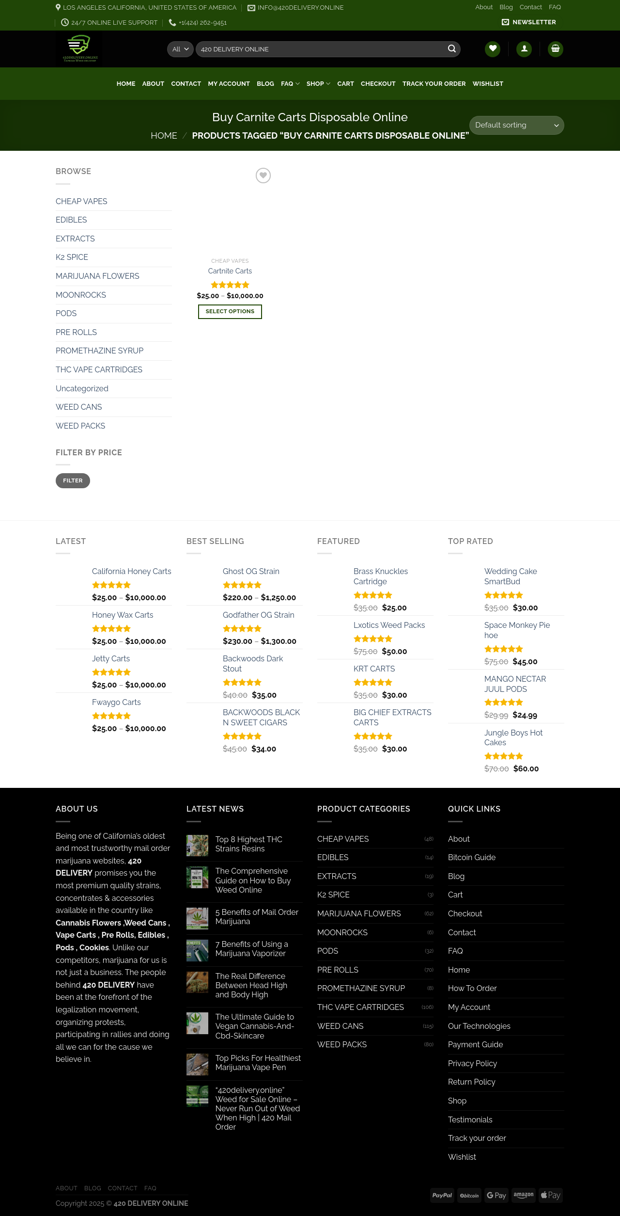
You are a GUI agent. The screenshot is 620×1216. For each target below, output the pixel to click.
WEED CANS (79, 407)
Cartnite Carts (230, 271)
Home (126, 83)
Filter (73, 480)
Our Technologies (479, 1026)
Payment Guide (475, 1044)
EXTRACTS (75, 238)
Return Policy (472, 1082)
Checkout (378, 83)
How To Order (472, 988)
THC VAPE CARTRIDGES (99, 369)
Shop (319, 83)
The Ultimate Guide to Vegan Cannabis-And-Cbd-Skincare (255, 1026)
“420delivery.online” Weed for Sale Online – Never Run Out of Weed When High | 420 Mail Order (258, 1109)
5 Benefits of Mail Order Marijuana (257, 917)
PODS (66, 313)
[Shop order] (516, 125)
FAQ (555, 7)
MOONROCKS (81, 295)
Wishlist (488, 83)
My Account (229, 83)
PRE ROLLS (76, 332)
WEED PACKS (80, 426)
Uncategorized (82, 388)
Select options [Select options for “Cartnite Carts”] (230, 311)
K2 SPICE (72, 257)
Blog (506, 7)
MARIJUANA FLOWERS (98, 276)
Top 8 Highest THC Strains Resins (249, 844)
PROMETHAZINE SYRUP (99, 350)
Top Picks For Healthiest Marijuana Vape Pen (258, 1063)
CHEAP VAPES (82, 201)
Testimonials (470, 1119)
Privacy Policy (472, 1063)
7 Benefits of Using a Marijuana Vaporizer (252, 949)
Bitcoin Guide (472, 857)
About (484, 7)
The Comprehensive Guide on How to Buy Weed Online (253, 880)
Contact (531, 7)
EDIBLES (71, 219)
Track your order (434, 83)
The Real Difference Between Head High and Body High (252, 985)
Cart (346, 83)
